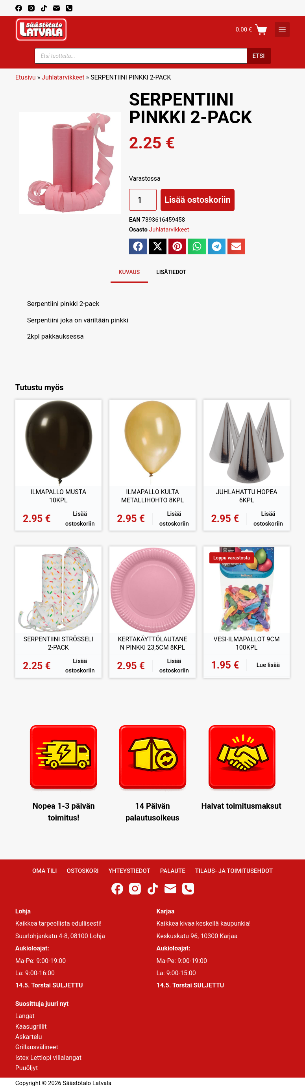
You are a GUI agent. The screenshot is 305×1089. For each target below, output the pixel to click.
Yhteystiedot (129, 870)
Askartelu (28, 1037)
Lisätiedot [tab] (171, 272)
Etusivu (25, 77)
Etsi (259, 55)
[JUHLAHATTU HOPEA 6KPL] (246, 443)
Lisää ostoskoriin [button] (80, 518)
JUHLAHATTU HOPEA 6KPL (246, 496)
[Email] (56, 8)
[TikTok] (44, 8)
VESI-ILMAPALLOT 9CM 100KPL (246, 643)
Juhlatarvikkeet (63, 77)
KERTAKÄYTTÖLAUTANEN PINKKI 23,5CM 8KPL (152, 643)
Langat (25, 1016)
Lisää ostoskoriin (198, 200)
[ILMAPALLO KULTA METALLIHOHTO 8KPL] (152, 443)
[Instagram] (31, 8)
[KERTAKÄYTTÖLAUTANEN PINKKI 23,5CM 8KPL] (152, 589)
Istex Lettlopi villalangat (48, 1057)
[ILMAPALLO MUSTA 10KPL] (58, 443)
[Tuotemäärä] (143, 200)
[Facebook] (18, 8)
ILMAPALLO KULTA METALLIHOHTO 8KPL (152, 496)
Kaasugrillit (31, 1026)
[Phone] (69, 8)
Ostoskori (83, 870)
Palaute (172, 870)
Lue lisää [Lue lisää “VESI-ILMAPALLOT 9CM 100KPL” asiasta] (268, 665)
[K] (282, 29)
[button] (138, 246)
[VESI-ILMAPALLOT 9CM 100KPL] (246, 589)
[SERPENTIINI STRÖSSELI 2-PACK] (58, 589)
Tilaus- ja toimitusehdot (234, 870)
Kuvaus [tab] (129, 272)
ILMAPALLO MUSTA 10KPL (58, 496)
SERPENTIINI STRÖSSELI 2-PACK (58, 643)
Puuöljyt (26, 1068)
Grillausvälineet (36, 1047)
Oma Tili (44, 870)
